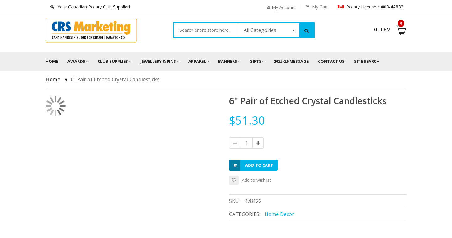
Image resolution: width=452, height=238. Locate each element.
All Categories (260, 30)
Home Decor (279, 214)
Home (52, 61)
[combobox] (205, 30)
